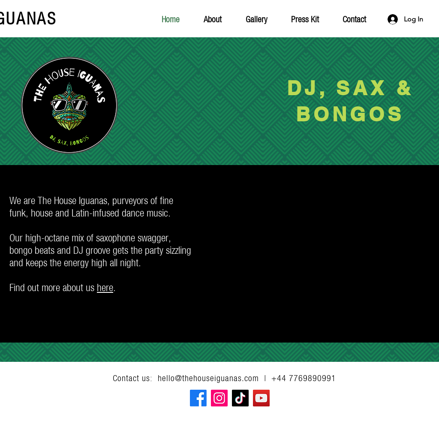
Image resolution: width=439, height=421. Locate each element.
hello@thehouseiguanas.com (208, 378)
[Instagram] (219, 398)
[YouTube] (261, 398)
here (105, 287)
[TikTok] (240, 398)
